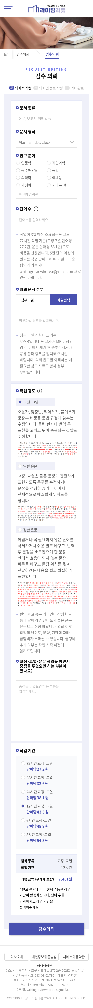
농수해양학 (29, 170)
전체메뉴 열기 (8, 9)
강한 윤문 (30, 529)
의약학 (26, 177)
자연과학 (58, 162)
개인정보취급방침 (44, 956)
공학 (55, 170)
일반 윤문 (30, 466)
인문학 (26, 162)
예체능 (57, 177)
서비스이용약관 (74, 956)
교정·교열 (30, 402)
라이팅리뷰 (46, 9)
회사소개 (16, 956)
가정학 (26, 185)
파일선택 (63, 299)
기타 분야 (59, 185)
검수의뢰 (23, 54)
